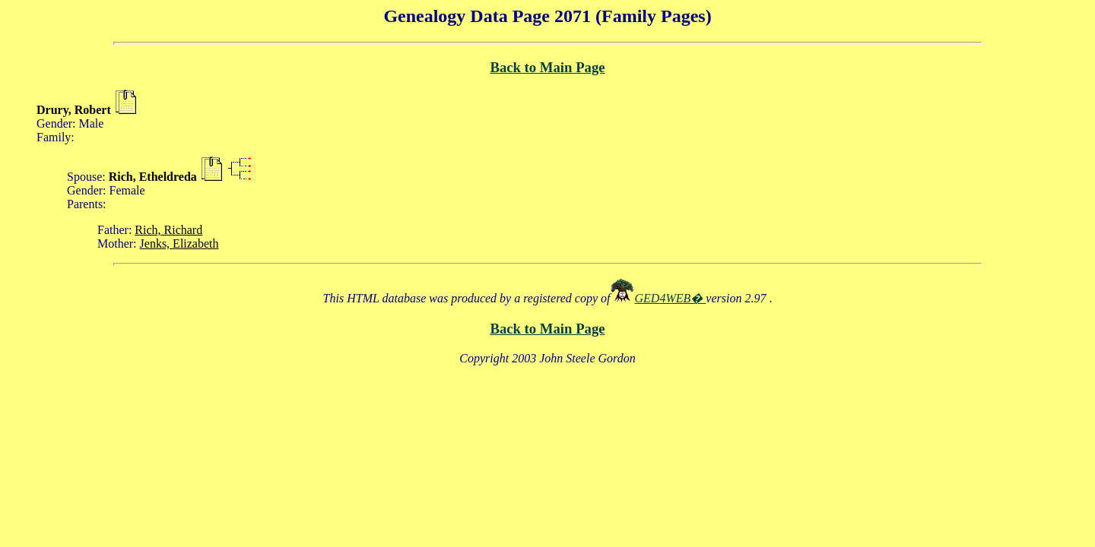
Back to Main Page (547, 67)
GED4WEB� (670, 298)
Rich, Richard (168, 229)
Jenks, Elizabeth (179, 243)
